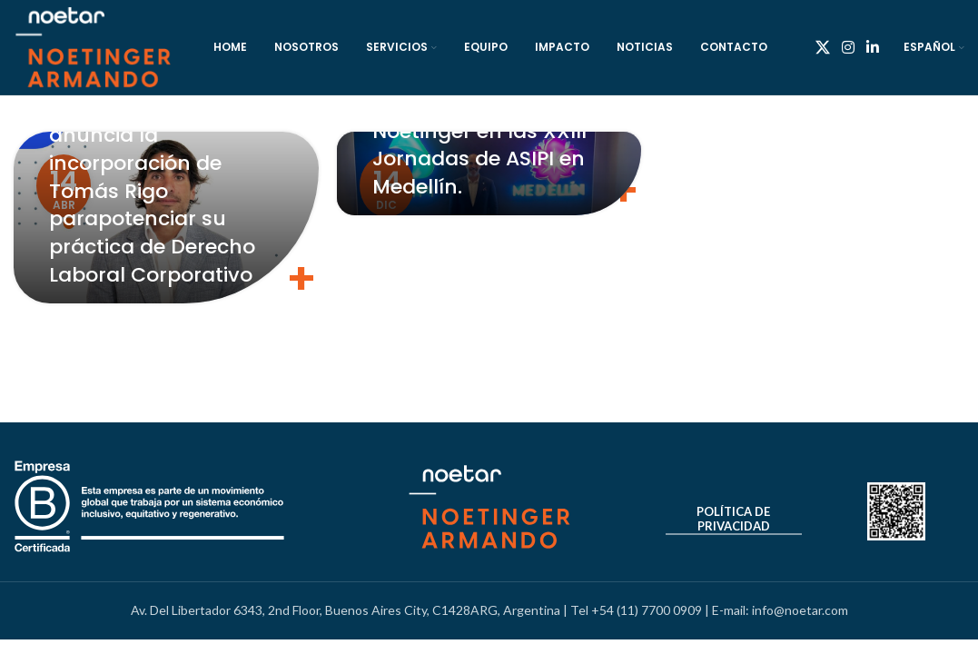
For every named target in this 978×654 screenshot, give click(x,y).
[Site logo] (93, 46)
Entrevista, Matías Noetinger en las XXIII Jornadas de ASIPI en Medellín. (479, 145)
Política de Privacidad (733, 519)
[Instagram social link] (847, 47)
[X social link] (822, 47)
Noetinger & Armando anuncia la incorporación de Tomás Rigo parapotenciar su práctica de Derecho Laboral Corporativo (160, 191)
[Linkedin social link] (873, 47)
